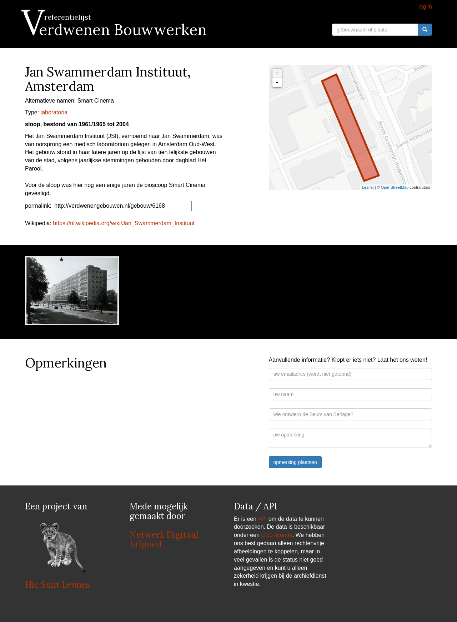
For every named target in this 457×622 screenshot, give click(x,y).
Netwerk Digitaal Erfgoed (164, 539)
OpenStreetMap (395, 187)
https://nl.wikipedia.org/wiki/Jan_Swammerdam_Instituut (124, 223)
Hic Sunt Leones (57, 584)
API (262, 519)
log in (425, 7)
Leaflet (368, 187)
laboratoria (54, 112)
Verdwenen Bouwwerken (116, 29)
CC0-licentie (276, 535)
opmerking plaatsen (295, 462)
